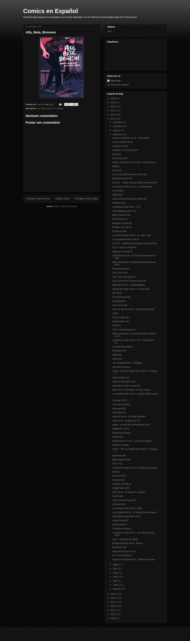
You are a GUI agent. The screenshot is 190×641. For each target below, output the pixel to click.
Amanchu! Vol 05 (120, 146)
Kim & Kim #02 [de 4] (122, 555)
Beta (43, 108)
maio (115, 576)
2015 (113, 598)
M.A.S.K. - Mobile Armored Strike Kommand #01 (134, 243)
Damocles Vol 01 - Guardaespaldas (128, 285)
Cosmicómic (118, 496)
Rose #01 (116, 154)
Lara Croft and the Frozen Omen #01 (129, 281)
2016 (113, 594)
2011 (113, 614)
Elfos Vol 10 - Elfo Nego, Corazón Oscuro (131, 390)
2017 (113, 119)
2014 (113, 602)
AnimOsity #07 (119, 412)
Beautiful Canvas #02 (122, 223)
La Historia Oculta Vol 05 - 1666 (127, 508)
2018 (113, 115)
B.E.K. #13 (117, 463)
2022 (113, 102)
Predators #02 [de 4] (121, 484)
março (116, 585)
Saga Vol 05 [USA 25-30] (123, 381)
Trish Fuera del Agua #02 (124, 500)
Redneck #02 (118, 480)
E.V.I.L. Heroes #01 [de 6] (124, 247)
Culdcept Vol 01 (119, 400)
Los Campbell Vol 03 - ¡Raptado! (127, 363)
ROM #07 (116, 325)
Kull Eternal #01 (119, 524)
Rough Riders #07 (120, 321)
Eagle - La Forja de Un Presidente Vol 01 (131, 424)
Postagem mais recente (38, 198)
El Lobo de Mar (119, 231)
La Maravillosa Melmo (122, 346)
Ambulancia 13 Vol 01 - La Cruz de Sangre (132, 441)
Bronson (49, 108)
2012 (113, 610)
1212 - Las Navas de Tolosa (125, 539)
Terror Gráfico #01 (120, 377)
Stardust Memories (121, 268)
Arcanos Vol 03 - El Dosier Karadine (128, 416)
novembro (118, 126)
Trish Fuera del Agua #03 (124, 329)
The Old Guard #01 (121, 404)
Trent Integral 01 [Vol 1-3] (124, 211)
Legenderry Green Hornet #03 (126, 386)
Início (109, 31)
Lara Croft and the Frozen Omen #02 (129, 199)
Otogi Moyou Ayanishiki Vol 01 (126, 516)
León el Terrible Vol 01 (122, 142)
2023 (113, 98)
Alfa (38, 108)
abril (115, 581)
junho (115, 572)
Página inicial (62, 198)
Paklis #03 (117, 194)
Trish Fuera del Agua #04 (124, 277)
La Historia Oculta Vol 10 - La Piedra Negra (132, 186)
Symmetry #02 (119, 408)
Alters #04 (117, 355)
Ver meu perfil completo (118, 85)
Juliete (115, 313)
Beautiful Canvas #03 (122, 178)
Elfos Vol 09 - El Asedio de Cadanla (128, 492)
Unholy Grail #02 (120, 520)
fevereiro (117, 589)
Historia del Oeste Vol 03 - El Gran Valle (130, 289)
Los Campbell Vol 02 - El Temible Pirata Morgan (134, 512)
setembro (117, 134)
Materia (115, 166)
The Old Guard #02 (121, 297)
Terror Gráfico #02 (120, 317)
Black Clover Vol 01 (121, 215)
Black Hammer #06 (121, 459)
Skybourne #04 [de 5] (122, 251)
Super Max (115, 80)
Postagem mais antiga (86, 198)
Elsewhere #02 (119, 350)
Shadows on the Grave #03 (125, 150)
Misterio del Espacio (121, 433)
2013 (113, 606)
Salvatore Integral (120, 445)
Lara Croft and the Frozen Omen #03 (129, 174)
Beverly (115, 472)
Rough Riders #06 (120, 488)
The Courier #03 (119, 305)
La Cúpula (58, 108)
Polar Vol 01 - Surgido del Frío (126, 420)
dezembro (118, 122)
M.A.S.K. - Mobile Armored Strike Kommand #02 (134, 182)
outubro (116, 130)
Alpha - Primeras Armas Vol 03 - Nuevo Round (133, 162)
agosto (116, 564)
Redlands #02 (118, 203)
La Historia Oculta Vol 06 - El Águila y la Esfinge (134, 468)
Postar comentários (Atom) (65, 206)
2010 (113, 618)
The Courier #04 (119, 272)
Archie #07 (117, 359)
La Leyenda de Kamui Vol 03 (125, 239)
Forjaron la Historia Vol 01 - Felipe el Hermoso (133, 559)
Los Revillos (118, 190)
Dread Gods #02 (120, 158)
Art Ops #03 (118, 437)
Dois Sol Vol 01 (119, 476)
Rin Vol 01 (117, 293)
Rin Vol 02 (117, 170)
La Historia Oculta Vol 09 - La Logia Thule (131, 235)
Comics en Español (50, 11)
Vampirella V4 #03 (120, 428)
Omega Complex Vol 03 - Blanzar (127, 543)
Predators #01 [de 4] (121, 528)
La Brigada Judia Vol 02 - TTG (126, 207)
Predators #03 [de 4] (121, 227)
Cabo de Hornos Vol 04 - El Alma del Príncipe (133, 309)
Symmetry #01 (119, 504)
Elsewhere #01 (119, 455)
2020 (113, 106)
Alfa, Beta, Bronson (121, 367)
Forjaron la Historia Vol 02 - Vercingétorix (131, 138)
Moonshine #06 (119, 547)
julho (115, 568)
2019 (113, 110)
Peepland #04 (118, 301)
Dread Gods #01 (120, 219)
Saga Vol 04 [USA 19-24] (123, 551)
